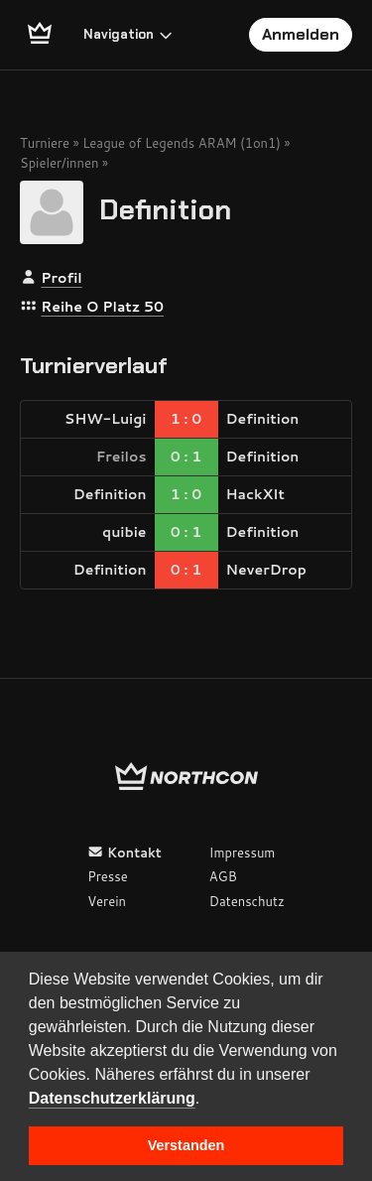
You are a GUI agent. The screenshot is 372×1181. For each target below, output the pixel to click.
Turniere (44, 143)
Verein (106, 901)
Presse (107, 876)
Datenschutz (247, 901)
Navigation (128, 34)
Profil (61, 278)
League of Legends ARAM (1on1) (181, 143)
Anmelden (300, 34)
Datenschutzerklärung (112, 1098)
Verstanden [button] (186, 1145)
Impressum (242, 852)
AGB (223, 876)
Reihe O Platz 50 (102, 307)
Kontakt (124, 852)
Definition (165, 210)
